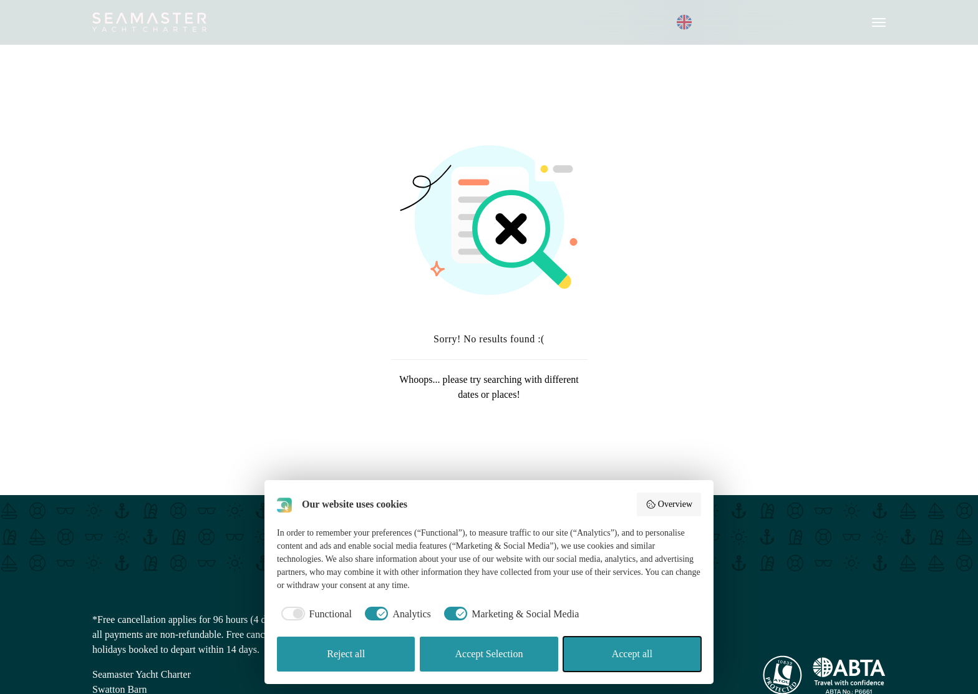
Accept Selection (489, 653)
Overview (669, 504)
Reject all (346, 653)
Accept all (632, 653)
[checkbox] (314, 614)
